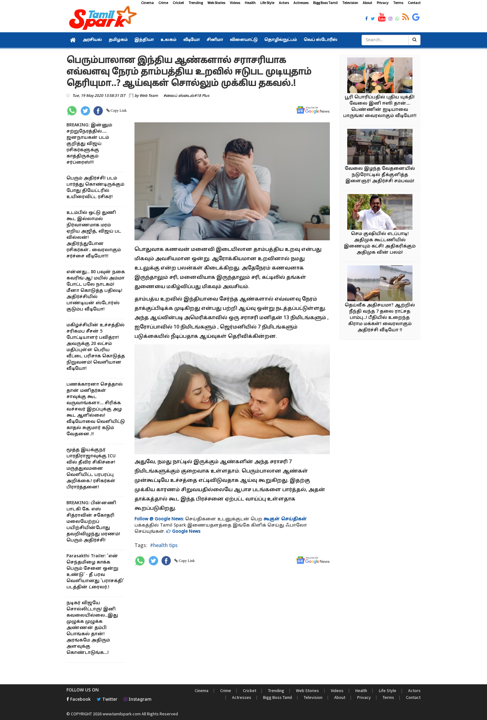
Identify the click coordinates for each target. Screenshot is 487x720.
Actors (284, 2)
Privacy (383, 2)
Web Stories (216, 2)
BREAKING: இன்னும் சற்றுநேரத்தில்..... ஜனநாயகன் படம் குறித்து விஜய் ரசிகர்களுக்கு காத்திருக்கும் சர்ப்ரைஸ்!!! (89, 144)
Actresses (301, 2)
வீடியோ (191, 40)
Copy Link (118, 110)
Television (350, 2)
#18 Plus (201, 96)
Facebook (78, 699)
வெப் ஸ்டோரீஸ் (320, 40)
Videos (235, 2)
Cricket (178, 2)
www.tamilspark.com (121, 714)
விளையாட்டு (243, 40)
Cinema (147, 2)
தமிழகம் (118, 40)
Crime (163, 2)
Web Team (148, 96)
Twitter (107, 699)
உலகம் (168, 40)
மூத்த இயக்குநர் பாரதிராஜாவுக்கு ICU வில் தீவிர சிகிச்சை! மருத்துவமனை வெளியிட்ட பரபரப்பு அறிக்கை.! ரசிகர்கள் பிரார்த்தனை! (91, 468)
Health (250, 2)
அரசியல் (92, 40)
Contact (414, 2)
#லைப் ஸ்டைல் (178, 96)
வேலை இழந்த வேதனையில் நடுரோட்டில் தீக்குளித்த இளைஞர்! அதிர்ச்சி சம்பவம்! (380, 175)
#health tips (164, 545)
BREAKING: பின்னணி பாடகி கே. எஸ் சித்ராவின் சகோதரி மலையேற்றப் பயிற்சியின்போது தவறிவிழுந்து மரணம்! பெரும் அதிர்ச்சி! (93, 521)
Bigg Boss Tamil (325, 2)
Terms (398, 2)
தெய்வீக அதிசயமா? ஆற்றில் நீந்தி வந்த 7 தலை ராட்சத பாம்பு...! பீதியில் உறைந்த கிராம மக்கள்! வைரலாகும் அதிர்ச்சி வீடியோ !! (380, 318)
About (367, 2)
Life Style (267, 2)
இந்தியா (144, 40)
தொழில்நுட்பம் (280, 40)
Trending (196, 2)
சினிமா (215, 40)
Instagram (138, 699)
